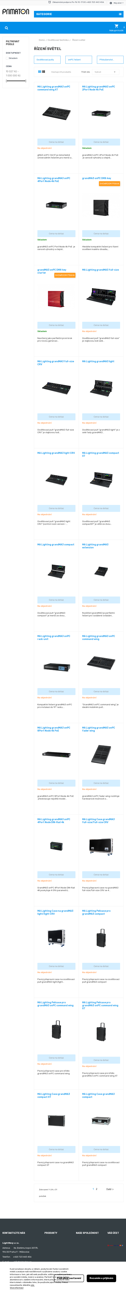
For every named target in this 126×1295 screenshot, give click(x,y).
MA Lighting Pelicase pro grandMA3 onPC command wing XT (100, 1005)
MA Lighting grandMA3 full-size (100, 269)
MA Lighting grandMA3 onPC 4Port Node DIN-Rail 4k (53, 821)
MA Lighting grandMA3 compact (55, 544)
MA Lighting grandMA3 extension (95, 546)
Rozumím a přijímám (101, 1278)
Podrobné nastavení (69, 1278)
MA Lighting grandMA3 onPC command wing (98, 638)
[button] (116, 28)
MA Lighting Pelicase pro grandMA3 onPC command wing (55, 1004)
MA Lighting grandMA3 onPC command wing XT (53, 88)
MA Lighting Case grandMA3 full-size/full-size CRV (98, 821)
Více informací (16, 1288)
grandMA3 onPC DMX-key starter (51, 271)
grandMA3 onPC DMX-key (96, 178)
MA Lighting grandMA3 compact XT (100, 454)
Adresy (111, 1261)
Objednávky (113, 1249)
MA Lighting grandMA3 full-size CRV (55, 363)
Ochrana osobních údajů (88, 1255)
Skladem (13, 58)
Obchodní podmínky (86, 1243)
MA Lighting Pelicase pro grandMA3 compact (96, 912)
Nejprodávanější (52, 1249)
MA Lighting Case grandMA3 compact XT (53, 1095)
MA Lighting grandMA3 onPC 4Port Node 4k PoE (53, 180)
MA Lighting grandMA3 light (98, 361)
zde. (33, 1285)
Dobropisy (112, 1255)
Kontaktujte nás (84, 1261)
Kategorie (44, 14)
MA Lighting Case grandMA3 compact (98, 1095)
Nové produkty (51, 1243)
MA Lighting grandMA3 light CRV (56, 453)
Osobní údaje (114, 1243)
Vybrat (106, 72)
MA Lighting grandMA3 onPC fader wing (98, 729)
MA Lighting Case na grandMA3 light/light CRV (55, 912)
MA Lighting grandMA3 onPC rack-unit (53, 638)
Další (110, 1189)
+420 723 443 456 (22, 1257)
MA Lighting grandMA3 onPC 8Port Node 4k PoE (53, 729)
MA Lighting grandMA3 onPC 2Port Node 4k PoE (98, 88)
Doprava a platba (85, 1249)
